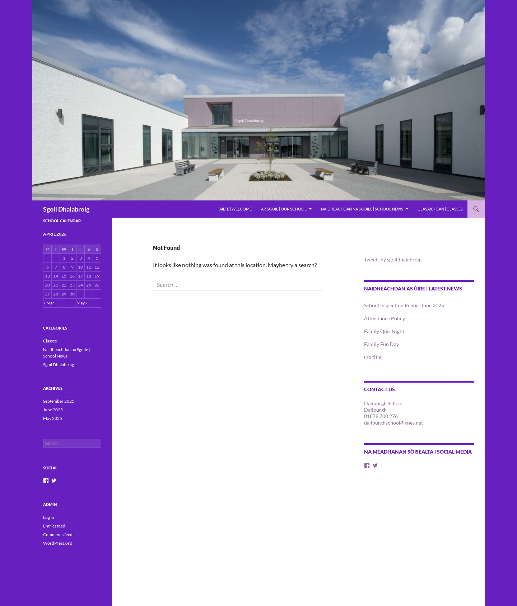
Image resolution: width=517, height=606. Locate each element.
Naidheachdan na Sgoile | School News (362, 209)
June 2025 (53, 409)
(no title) (373, 357)
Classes (50, 341)
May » (82, 303)
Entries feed (54, 526)
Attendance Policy (384, 318)
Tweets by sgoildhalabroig (392, 259)
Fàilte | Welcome (235, 209)
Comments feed (58, 534)
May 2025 (52, 418)
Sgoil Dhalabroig (66, 209)
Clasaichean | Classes (440, 209)
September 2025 (58, 401)
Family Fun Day (381, 344)
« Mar (48, 303)
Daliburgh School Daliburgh (383, 406)
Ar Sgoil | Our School (284, 209)
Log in (48, 517)
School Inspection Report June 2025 (404, 305)
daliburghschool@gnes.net (393, 423)
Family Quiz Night (384, 331)
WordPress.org (57, 543)
